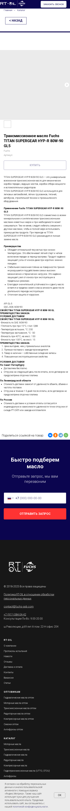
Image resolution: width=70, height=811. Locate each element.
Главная (8, 10)
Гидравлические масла (15, 755)
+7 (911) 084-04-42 (15, 614)
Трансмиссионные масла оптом (20, 708)
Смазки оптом (11, 724)
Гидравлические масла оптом (19, 697)
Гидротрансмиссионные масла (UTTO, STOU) (27, 771)
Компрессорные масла (15, 765)
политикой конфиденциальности (30, 806)
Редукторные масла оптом (17, 713)
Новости (8, 656)
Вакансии (9, 677)
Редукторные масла (14, 760)
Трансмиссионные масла (16, 749)
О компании (10, 645)
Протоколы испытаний (15, 651)
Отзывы (8, 661)
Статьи (7, 683)
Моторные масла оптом (16, 703)
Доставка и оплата (13, 667)
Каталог (21, 10)
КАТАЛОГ (9, 738)
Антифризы (10, 776)
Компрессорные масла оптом (19, 719)
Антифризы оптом (13, 729)
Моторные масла (12, 744)
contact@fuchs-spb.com (19, 606)
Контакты (8, 672)
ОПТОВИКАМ (12, 692)
